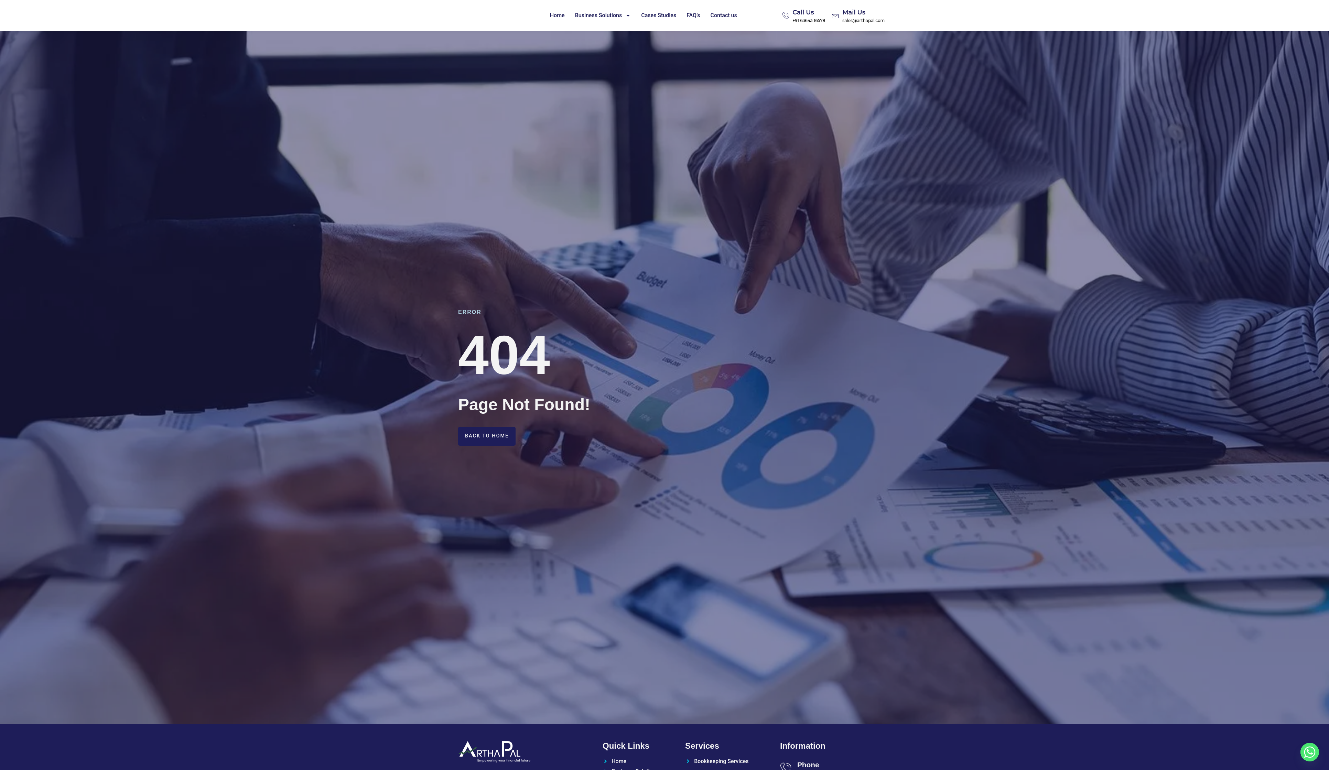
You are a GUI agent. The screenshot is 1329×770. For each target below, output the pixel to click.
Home (557, 15)
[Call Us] (785, 15)
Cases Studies (658, 15)
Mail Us (853, 12)
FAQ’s (693, 15)
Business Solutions (603, 15)
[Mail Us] (835, 15)
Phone (808, 765)
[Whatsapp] (1309, 752)
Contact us (724, 15)
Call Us (803, 12)
